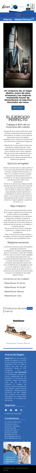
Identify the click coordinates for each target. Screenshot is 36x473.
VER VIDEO (18, 108)
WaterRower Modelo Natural (18, 343)
